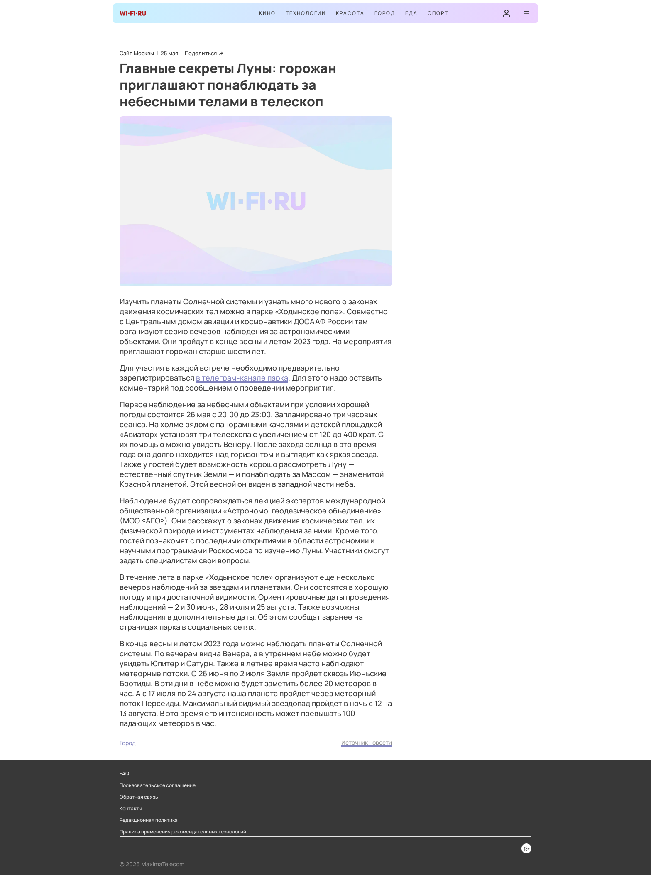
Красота (350, 13)
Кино (267, 13)
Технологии (306, 13)
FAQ (124, 773)
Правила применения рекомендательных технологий (183, 832)
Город (384, 13)
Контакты (131, 808)
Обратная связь (139, 797)
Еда (411, 13)
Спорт (438, 13)
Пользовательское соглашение (158, 785)
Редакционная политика (149, 820)
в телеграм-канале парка (242, 378)
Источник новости (366, 742)
